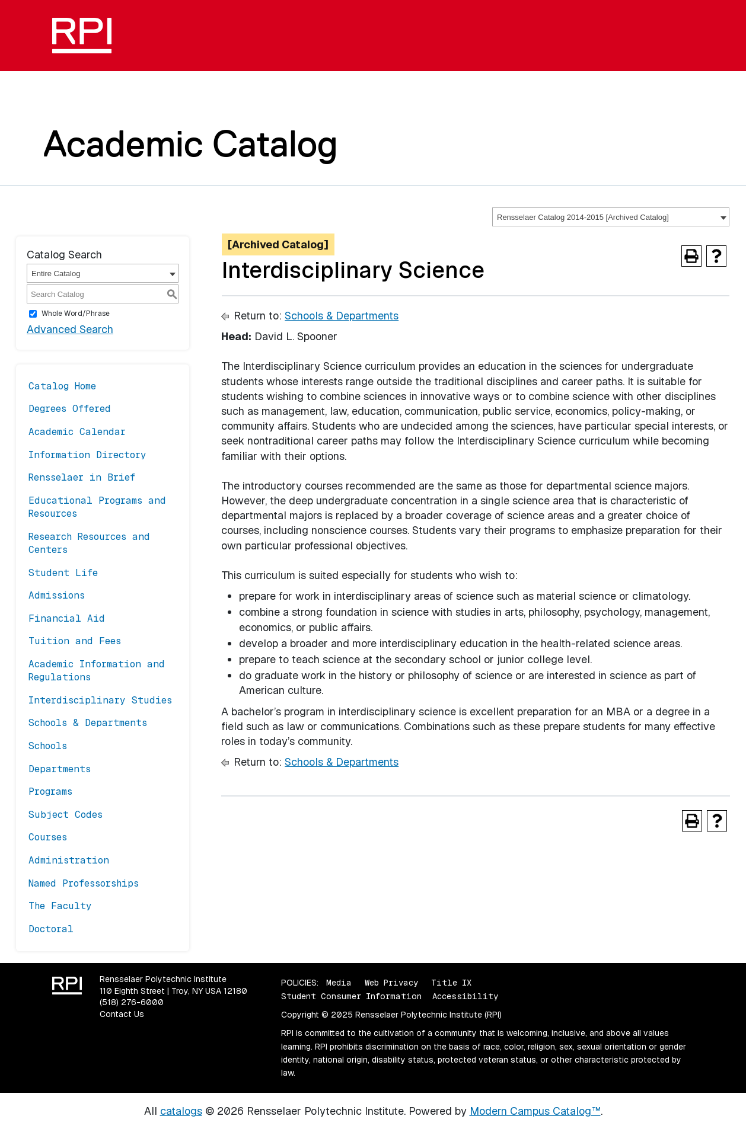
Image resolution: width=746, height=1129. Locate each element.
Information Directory (87, 455)
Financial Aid (66, 618)
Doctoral (51, 929)
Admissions (56, 595)
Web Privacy (391, 982)
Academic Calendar (77, 432)
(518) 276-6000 (132, 1002)
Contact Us (122, 1014)
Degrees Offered (69, 408)
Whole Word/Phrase (76, 313)
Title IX (451, 982)
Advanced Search (70, 329)
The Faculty (60, 906)
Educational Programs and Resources (97, 507)
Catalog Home (62, 386)
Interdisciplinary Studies (100, 700)
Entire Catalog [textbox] (55, 273)
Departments (59, 769)
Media (339, 982)
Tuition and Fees (74, 641)
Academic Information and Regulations (96, 670)
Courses (47, 837)
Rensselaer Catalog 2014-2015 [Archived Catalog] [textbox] (583, 217)
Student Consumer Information (351, 996)
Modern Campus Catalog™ (535, 1111)
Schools (47, 746)
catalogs (181, 1111)
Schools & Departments (87, 723)
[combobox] (610, 216)
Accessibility (465, 996)
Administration (68, 860)
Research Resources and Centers (89, 543)
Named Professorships (83, 883)
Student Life (63, 573)
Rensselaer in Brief (81, 477)
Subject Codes (65, 814)
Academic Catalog (190, 143)
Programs (50, 791)
